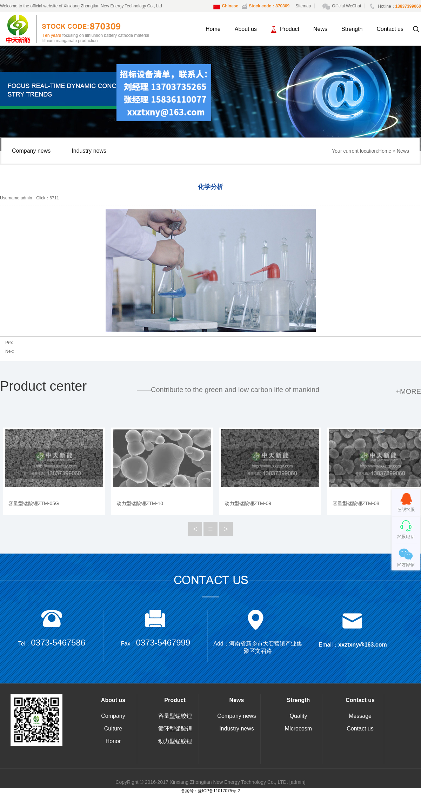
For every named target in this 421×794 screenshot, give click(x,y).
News (320, 29)
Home (213, 29)
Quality (298, 716)
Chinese (226, 7)
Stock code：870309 (265, 6)
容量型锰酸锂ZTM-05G (33, 503)
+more (408, 391)
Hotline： (395, 6)
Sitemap (303, 6)
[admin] (297, 782)
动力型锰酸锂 (175, 741)
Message (360, 716)
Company (113, 716)
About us (246, 29)
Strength (351, 29)
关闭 (114, 122)
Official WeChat (343, 6)
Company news (31, 151)
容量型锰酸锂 (175, 716)
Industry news (89, 151)
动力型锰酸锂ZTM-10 (139, 503)
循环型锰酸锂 (175, 729)
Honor (113, 741)
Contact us (390, 29)
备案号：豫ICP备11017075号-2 (210, 790)
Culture (113, 729)
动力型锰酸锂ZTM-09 (248, 503)
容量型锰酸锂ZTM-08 (356, 503)
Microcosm (298, 729)
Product (285, 29)
